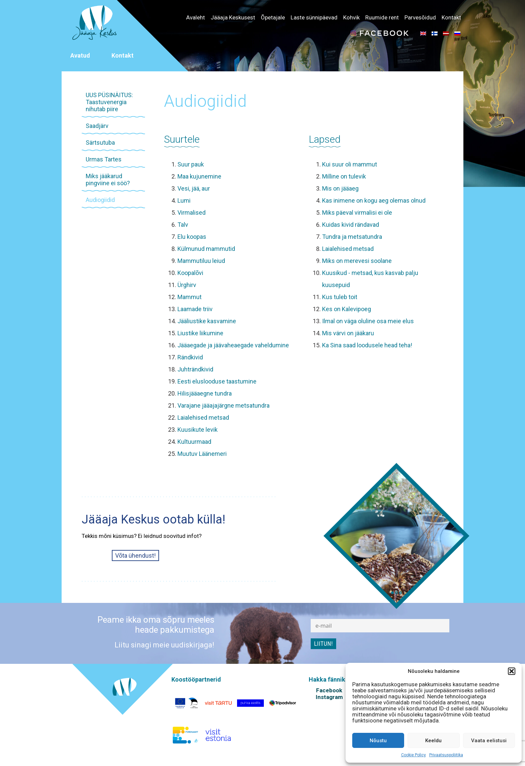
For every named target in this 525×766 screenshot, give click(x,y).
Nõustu (378, 741)
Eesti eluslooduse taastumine (216, 381)
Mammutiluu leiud (201, 260)
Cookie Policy (413, 755)
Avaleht (195, 17)
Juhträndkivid (195, 369)
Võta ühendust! (135, 555)
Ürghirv (186, 284)
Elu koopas (191, 236)
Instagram (329, 697)
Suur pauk (190, 164)
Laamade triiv (195, 308)
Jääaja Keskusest (233, 17)
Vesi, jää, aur (193, 188)
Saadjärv (97, 125)
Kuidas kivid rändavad (350, 224)
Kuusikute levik (197, 429)
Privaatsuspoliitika (446, 755)
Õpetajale (273, 17)
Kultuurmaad (194, 441)
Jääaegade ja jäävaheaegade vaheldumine (233, 345)
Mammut (189, 296)
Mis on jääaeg (340, 188)
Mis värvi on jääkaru (348, 333)
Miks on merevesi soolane (357, 260)
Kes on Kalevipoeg (346, 308)
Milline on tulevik (344, 176)
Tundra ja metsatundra (352, 236)
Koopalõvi (190, 272)
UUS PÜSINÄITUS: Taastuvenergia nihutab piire (109, 102)
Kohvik (351, 17)
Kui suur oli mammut (349, 164)
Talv (182, 224)
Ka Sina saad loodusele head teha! (367, 345)
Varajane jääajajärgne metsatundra (223, 405)
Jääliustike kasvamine (206, 321)
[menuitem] (423, 33)
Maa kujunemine (199, 176)
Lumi (184, 200)
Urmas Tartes (104, 159)
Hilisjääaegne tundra (204, 393)
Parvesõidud (420, 17)
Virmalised (191, 212)
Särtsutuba (100, 142)
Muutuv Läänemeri (202, 453)
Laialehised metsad (203, 417)
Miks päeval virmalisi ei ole (357, 212)
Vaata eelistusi (489, 741)
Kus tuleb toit (339, 296)
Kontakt (451, 17)
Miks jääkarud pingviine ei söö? (108, 179)
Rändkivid (190, 357)
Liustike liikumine (200, 333)
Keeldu (433, 741)
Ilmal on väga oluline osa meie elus (368, 321)
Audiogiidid (100, 199)
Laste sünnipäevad (314, 17)
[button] (511, 671)
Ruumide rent (382, 17)
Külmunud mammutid (206, 248)
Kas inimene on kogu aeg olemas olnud (374, 200)
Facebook (329, 690)
